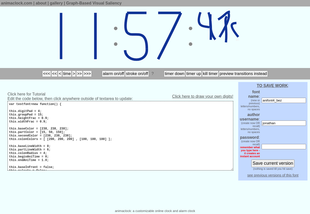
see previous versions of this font (272, 175)
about (41, 3)
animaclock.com (16, 3)
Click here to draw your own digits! (202, 96)
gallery (56, 3)
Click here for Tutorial (26, 94)
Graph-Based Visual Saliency (94, 3)
